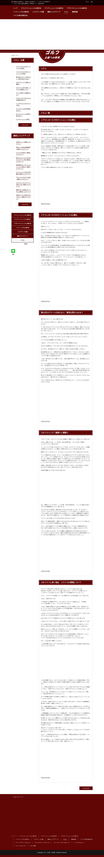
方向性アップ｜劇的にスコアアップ (23, 143)
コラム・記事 (18, 60)
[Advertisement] (52, 34)
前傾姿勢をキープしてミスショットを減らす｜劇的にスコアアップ (23, 166)
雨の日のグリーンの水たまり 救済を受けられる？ (62, 313)
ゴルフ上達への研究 (52, 56)
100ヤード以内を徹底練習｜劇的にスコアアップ (23, 148)
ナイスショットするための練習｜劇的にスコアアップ (23, 173)
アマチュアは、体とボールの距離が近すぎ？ (23, 99)
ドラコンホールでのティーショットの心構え (59, 215)
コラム (66, 12)
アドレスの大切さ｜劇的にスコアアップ (23, 153)
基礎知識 (75, 12)
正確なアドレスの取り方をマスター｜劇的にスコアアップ (23, 196)
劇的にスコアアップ (54, 12)
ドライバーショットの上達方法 (31, 8)
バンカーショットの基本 (22, 119)
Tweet (25, 243)
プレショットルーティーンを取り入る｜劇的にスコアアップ (23, 184)
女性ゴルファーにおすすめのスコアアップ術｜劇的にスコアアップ (23, 159)
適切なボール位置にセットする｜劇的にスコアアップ (23, 190)
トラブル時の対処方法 (20, 15)
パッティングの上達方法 (21, 12)
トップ (15, 8)
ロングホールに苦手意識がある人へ (23, 109)
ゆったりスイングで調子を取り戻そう (23, 115)
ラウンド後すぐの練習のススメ (23, 93)
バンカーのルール (79, 842)
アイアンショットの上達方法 (54, 8)
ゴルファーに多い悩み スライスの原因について (61, 582)
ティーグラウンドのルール (23, 842)
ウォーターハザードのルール (62, 842)
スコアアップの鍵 (38, 12)
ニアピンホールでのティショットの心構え (58, 120)
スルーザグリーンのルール (42, 842)
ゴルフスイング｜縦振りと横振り (54, 433)
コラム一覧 (45, 113)
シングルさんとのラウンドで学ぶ (23, 104)
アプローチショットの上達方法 (77, 8)
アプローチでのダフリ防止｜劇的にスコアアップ (23, 178)
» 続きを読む (86, 788)
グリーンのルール (20, 846)
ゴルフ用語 (33, 846)
